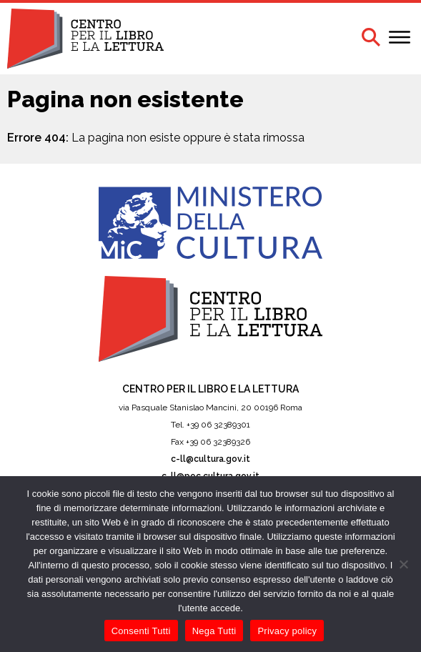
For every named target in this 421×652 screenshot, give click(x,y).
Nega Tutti (214, 631)
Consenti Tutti (141, 631)
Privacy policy (287, 631)
